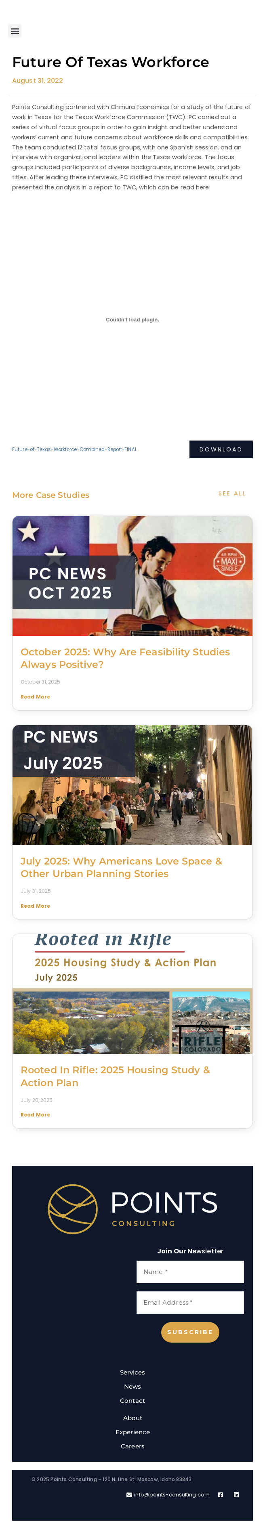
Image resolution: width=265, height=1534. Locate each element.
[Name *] (190, 1272)
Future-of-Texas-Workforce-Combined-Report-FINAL (74, 449)
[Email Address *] (190, 1302)
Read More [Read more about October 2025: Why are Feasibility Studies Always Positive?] (35, 696)
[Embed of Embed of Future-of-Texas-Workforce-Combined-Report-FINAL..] (132, 319)
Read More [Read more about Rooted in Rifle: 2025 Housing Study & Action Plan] (35, 1115)
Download (221, 449)
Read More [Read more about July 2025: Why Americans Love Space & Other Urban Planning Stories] (35, 905)
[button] (14, 31)
